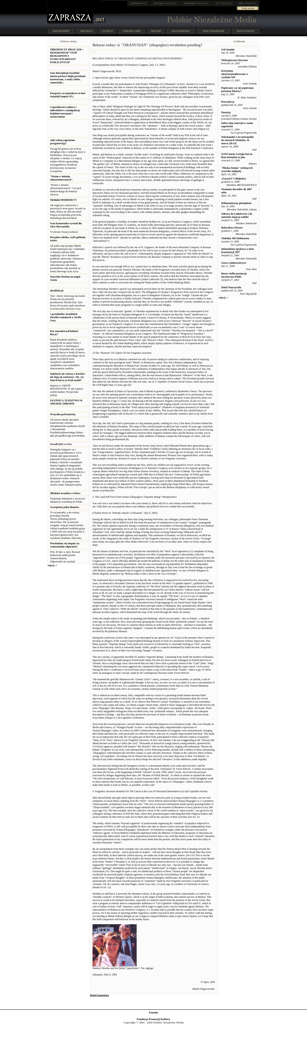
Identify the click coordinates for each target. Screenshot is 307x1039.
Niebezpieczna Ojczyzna (234, 60)
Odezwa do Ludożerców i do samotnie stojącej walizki (236, 215)
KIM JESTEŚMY (61, 31)
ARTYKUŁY (86, 31)
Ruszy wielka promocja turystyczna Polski (234, 275)
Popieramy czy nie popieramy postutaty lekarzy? (237, 89)
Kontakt (153, 1012)
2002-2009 (156, 31)
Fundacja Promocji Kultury (153, 1019)
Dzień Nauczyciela (231, 287)
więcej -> (52, 565)
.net (138, 3)
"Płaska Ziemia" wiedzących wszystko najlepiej (237, 169)
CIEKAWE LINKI (132, 31)
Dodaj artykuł (248, 8)
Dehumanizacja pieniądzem (236, 203)
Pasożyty (226, 112)
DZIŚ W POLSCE (245, 31)
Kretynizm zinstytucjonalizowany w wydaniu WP (234, 74)
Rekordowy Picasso (232, 227)
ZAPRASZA (165, 3)
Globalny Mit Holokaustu (235, 238)
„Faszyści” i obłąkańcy (233, 178)
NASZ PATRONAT (180, 31)
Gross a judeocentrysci (233, 262)
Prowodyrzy (228, 101)
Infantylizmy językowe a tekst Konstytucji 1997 (237, 250)
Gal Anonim (228, 49)
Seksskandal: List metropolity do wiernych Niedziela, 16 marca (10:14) (237, 140)
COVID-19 (107, 31)
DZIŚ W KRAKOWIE (213, 31)
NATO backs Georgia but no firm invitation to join (236, 156)
